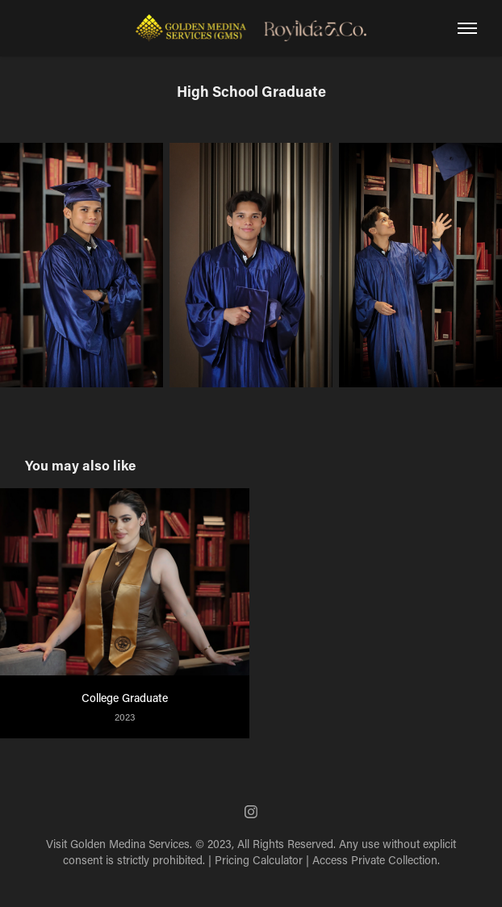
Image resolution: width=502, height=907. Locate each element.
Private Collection (394, 859)
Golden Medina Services (130, 843)
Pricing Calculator (259, 859)
